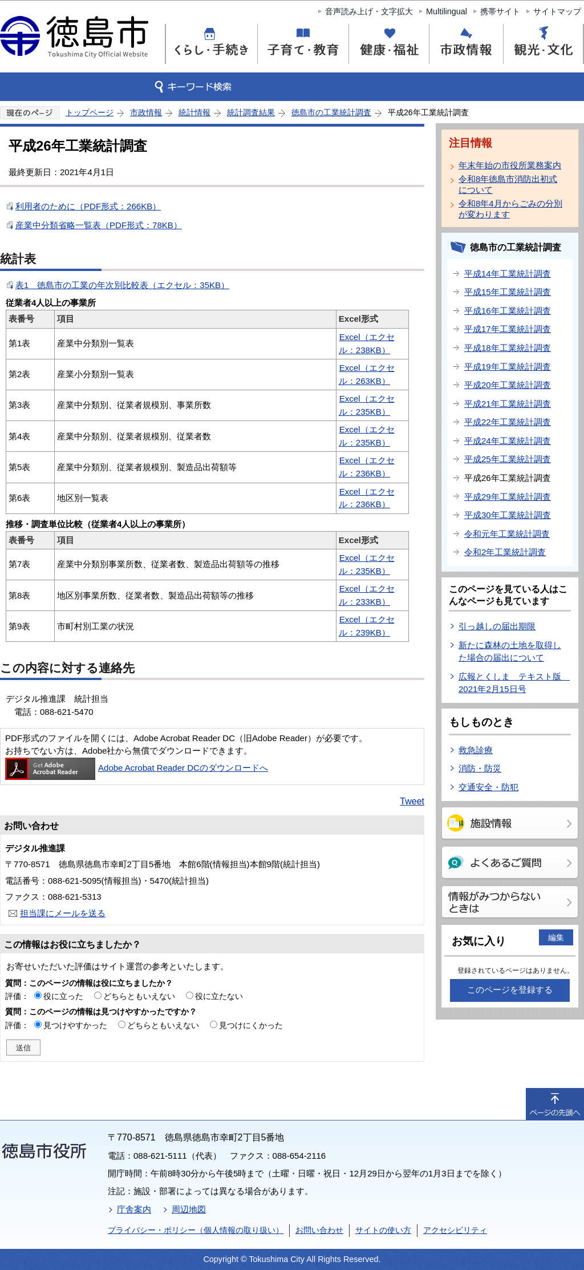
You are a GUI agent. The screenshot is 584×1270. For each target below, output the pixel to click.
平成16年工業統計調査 (507, 311)
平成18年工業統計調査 (507, 348)
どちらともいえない (139, 996)
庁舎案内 (134, 1209)
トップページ (89, 112)
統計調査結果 (251, 112)
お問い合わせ (319, 1230)
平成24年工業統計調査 (507, 441)
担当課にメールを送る (63, 913)
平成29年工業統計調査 (507, 496)
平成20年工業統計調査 (507, 385)
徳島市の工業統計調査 (331, 112)
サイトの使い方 (383, 1230)
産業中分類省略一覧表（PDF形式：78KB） (98, 225)
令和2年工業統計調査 (505, 552)
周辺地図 (189, 1209)
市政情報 (146, 112)
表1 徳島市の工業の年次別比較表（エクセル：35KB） (122, 285)
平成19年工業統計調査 (507, 366)
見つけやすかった (75, 1025)
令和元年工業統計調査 (507, 534)
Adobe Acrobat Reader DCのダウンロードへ (136, 767)
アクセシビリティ (455, 1230)
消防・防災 (480, 768)
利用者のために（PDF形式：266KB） (88, 206)
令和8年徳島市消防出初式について (508, 184)
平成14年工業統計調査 (507, 273)
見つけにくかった (251, 1025)
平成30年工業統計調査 (507, 515)
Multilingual (446, 11)
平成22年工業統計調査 (507, 422)
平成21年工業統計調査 (507, 403)
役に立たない (219, 996)
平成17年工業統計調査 (507, 329)
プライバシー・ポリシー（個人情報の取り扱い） (195, 1230)
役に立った (63, 996)
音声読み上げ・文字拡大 (369, 11)
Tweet (412, 801)
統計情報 (194, 112)
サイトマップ (557, 11)
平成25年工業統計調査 (507, 459)
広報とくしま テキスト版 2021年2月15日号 (514, 683)
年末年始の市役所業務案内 (510, 165)
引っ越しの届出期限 (497, 626)
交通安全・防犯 (488, 787)
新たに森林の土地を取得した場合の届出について (510, 651)
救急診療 (476, 750)
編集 (556, 937)
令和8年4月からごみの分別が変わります (510, 209)
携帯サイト (500, 11)
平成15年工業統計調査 (507, 292)
